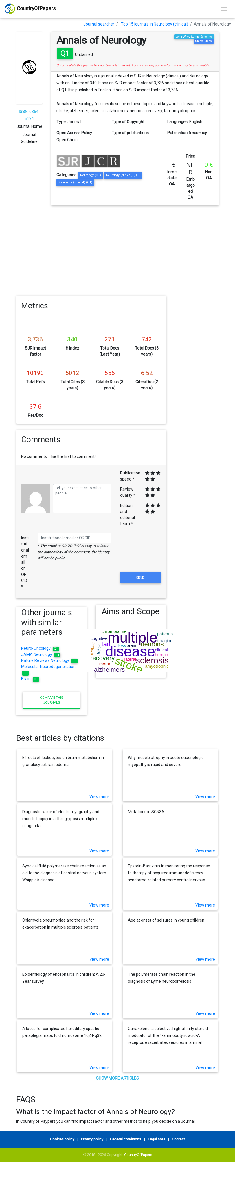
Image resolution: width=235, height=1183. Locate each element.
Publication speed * (130, 476)
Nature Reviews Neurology (49, 660)
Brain (30, 678)
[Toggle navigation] (224, 9)
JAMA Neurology (40, 654)
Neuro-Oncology (40, 648)
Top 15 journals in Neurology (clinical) (154, 24)
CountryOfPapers (138, 1155)
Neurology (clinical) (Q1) (123, 175)
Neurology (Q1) (90, 175)
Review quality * (127, 492)
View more (99, 796)
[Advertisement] (117, 249)
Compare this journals (51, 700)
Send (140, 578)
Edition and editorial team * (127, 514)
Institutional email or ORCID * (25, 562)
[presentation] (141, 556)
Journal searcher (98, 24)
